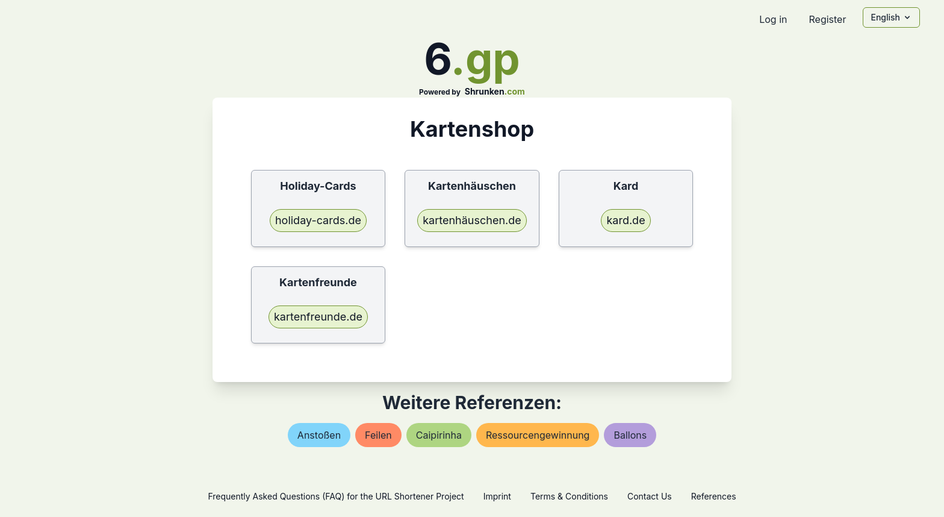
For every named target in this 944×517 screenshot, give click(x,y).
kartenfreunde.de (318, 316)
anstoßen (319, 435)
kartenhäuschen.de (472, 220)
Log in (773, 19)
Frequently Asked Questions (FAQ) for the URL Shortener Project (336, 496)
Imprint (497, 496)
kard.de (625, 220)
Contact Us (649, 496)
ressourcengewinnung (537, 435)
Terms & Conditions (569, 496)
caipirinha (439, 435)
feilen (378, 435)
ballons (630, 435)
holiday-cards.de (318, 220)
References (713, 496)
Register (827, 19)
